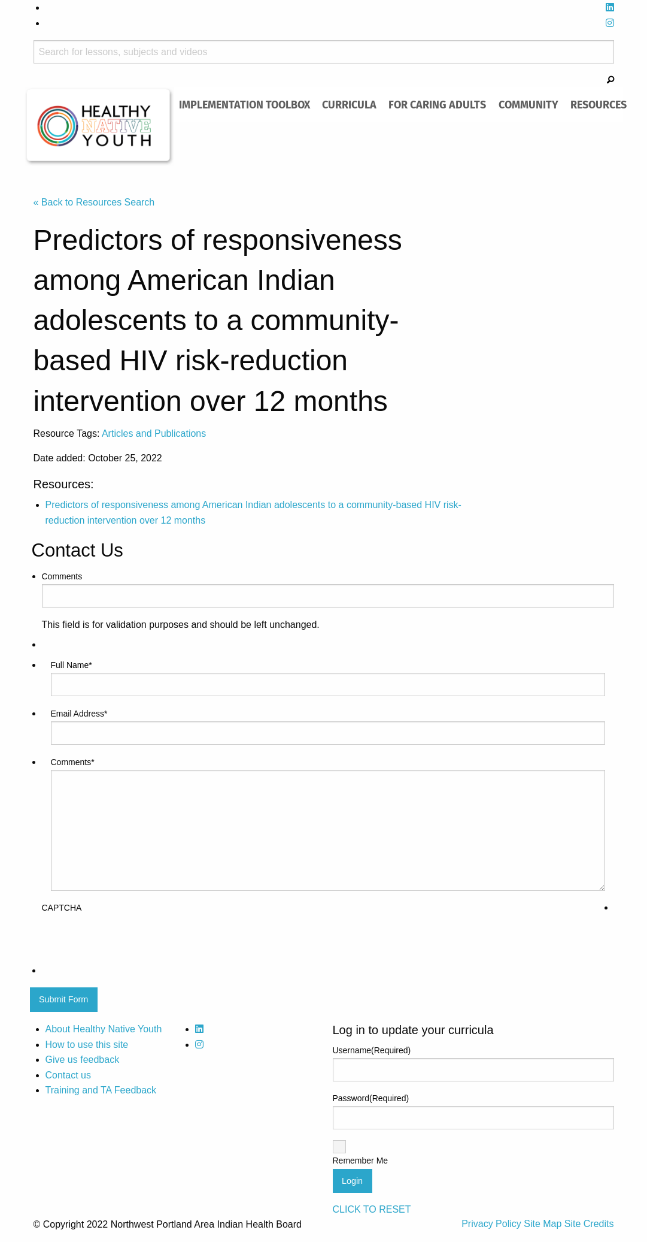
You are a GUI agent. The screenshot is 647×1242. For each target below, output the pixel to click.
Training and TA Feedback (101, 1090)
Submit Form (63, 999)
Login (352, 1181)
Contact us (68, 1075)
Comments (62, 576)
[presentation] (133, 939)
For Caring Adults (437, 104)
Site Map (544, 1224)
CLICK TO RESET (372, 1209)
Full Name (71, 665)
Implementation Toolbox (244, 104)
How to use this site (87, 1044)
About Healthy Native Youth (103, 1029)
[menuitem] (244, 104)
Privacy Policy (492, 1224)
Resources (598, 104)
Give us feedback (82, 1059)
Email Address (79, 713)
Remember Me (360, 1160)
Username (372, 1050)
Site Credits (589, 1224)
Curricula (349, 104)
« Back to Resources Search (94, 202)
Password (371, 1098)
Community (528, 104)
